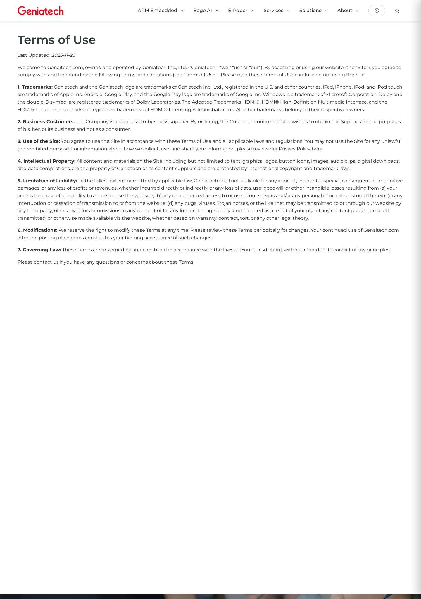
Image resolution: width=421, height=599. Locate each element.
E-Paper (241, 10)
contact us (46, 262)
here (317, 149)
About (348, 10)
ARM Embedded (161, 10)
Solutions (314, 10)
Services (277, 10)
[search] (397, 10)
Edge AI (206, 10)
